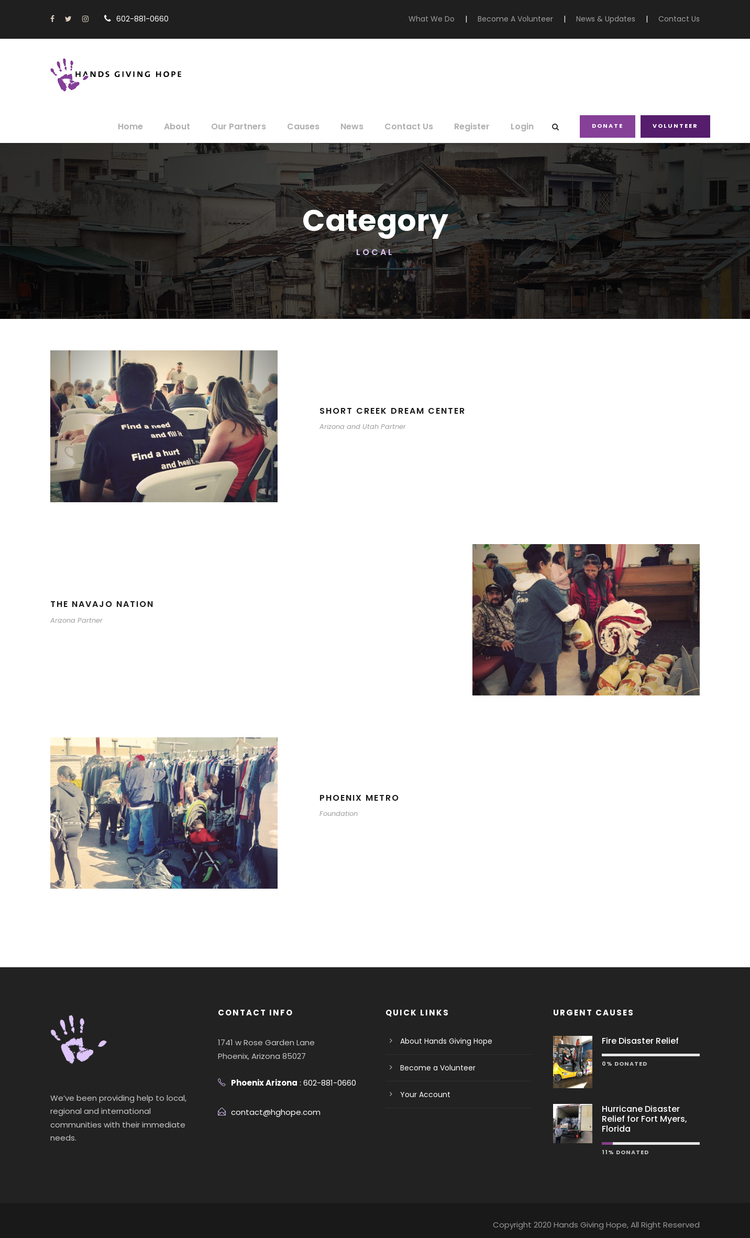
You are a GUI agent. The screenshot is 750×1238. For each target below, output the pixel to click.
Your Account (421, 1094)
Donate (609, 126)
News (361, 126)
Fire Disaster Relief (637, 1040)
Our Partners (253, 126)
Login (524, 126)
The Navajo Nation (102, 604)
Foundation (336, 813)
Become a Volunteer (433, 1068)
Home (149, 126)
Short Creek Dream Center (397, 410)
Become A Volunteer (530, 19)
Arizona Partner (73, 620)
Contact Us (682, 19)
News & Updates (613, 19)
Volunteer (675, 126)
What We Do (453, 19)
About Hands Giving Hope (442, 1041)
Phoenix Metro (361, 797)
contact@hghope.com (269, 1112)
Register (475, 126)
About (194, 126)
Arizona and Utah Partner (357, 426)
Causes (314, 126)
